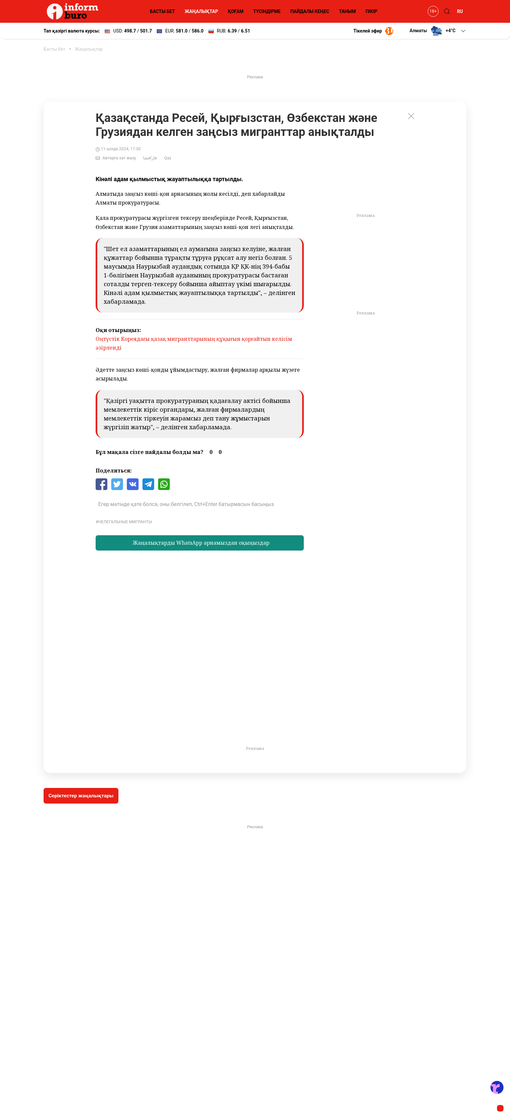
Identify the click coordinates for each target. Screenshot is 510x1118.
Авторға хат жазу (119, 157)
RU (460, 11)
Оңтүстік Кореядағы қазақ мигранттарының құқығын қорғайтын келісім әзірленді (194, 343)
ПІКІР (371, 11)
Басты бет (54, 49)
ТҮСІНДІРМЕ (266, 11)
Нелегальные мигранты (125, 521)
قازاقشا (150, 157)
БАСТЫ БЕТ (162, 11)
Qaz (167, 157)
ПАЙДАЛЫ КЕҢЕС (309, 11)
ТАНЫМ (347, 11)
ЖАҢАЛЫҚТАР (201, 11)
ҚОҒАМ (236, 11)
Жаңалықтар (89, 49)
